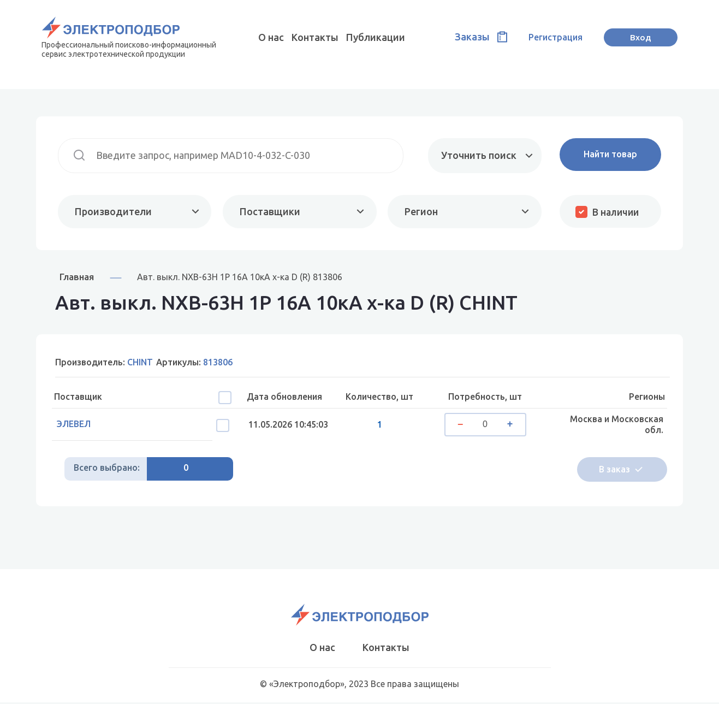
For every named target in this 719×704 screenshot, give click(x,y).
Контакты (315, 37)
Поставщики (269, 211)
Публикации (375, 37)
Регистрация (555, 37)
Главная (77, 277)
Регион (420, 211)
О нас (271, 37)
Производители (113, 211)
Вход (640, 37)
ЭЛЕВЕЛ (76, 425)
